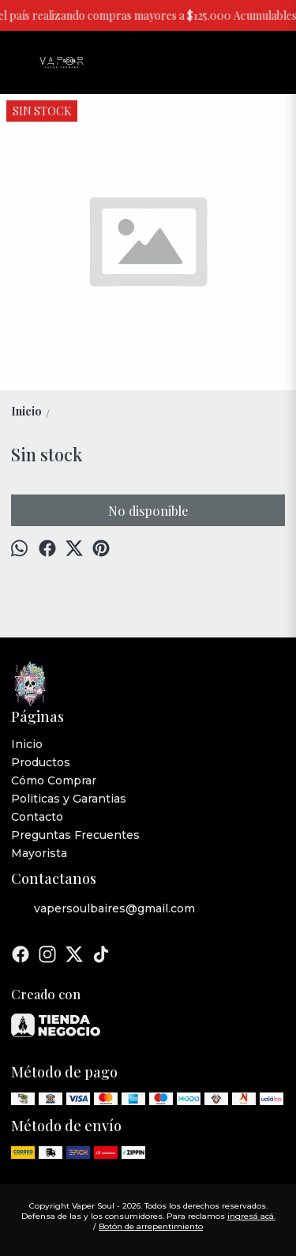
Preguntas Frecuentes (75, 835)
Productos (40, 762)
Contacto (37, 817)
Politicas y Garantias (68, 799)
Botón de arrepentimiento (151, 1226)
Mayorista (39, 853)
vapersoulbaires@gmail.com (103, 909)
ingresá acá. (251, 1216)
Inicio (27, 744)
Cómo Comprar (53, 780)
